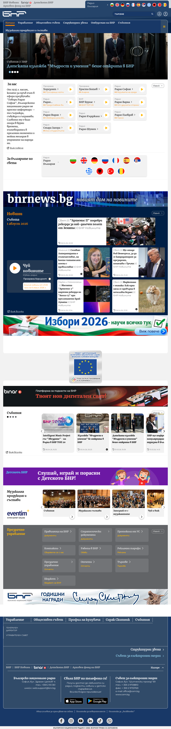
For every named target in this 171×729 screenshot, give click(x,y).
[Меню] (164, 26)
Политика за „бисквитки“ (122, 711)
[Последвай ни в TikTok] (100, 720)
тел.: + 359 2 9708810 (127, 684)
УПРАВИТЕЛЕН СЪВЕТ (17, 634)
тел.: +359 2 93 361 (45, 684)
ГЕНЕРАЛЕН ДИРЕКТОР (12, 628)
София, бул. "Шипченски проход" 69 (136, 681)
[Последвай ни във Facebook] (61, 720)
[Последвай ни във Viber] (109, 720)
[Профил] (165, 14)
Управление (15, 619)
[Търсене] (152, 14)
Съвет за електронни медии (140, 655)
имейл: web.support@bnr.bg (39, 687)
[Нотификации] (159, 14)
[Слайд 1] (10, 72)
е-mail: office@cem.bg (127, 690)
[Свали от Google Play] (97, 700)
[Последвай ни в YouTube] (80, 720)
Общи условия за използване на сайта (54, 711)
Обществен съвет (48, 619)
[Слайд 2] (12, 72)
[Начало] (14, 14)
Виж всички (15, 310)
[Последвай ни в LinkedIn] (90, 720)
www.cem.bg (123, 694)
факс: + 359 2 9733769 (127, 687)
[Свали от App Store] (74, 700)
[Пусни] (71, 89)
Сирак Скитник (118, 619)
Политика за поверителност (90, 711)
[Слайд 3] (15, 72)
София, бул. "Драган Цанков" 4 (38, 681)
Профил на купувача (84, 619)
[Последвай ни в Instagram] (71, 720)
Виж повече (15, 148)
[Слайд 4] (18, 72)
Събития (142, 619)
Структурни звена (147, 649)
